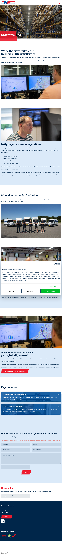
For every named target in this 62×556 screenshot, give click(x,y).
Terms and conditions (5, 551)
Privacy (2, 549)
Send (26, 472)
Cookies (2, 545)
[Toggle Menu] (38, 2)
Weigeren (11, 291)
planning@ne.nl (4, 510)
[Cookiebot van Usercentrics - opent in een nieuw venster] (53, 264)
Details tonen (53, 286)
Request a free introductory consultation (15, 371)
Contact (7, 516)
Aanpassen (31, 291)
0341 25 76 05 (4, 512)
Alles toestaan (50, 291)
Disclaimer (3, 547)
